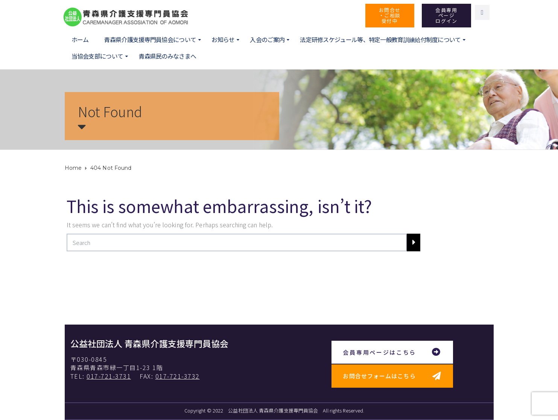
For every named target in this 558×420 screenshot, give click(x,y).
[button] (389, 15)
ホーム (80, 39)
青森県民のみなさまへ (167, 55)
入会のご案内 (267, 39)
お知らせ (222, 39)
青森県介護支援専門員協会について (150, 39)
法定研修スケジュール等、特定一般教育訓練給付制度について (380, 39)
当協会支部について (97, 55)
